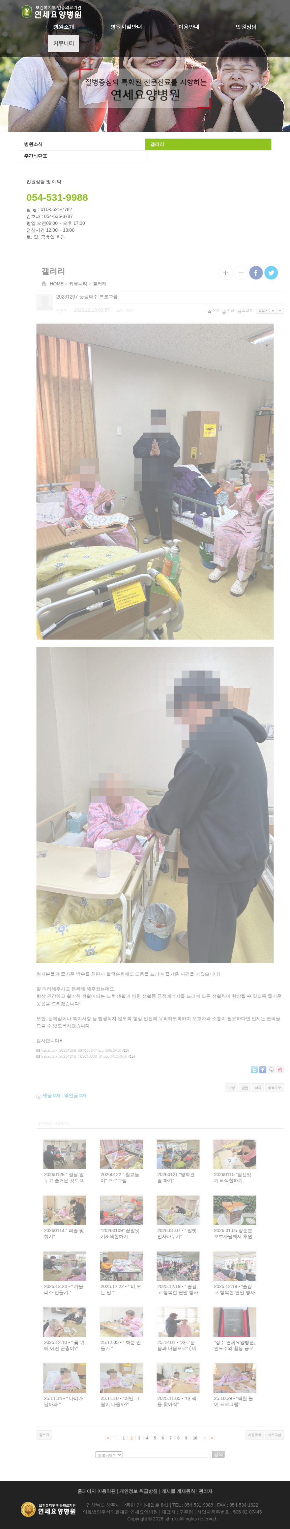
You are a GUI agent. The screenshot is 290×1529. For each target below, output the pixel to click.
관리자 (206, 1491)
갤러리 (156, 144)
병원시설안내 (126, 27)
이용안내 (188, 27)
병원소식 (32, 144)
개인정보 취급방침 (138, 1491)
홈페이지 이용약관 (96, 1491)
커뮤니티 (63, 43)
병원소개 (63, 27)
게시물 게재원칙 (178, 1491)
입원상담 (246, 27)
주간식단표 (34, 156)
